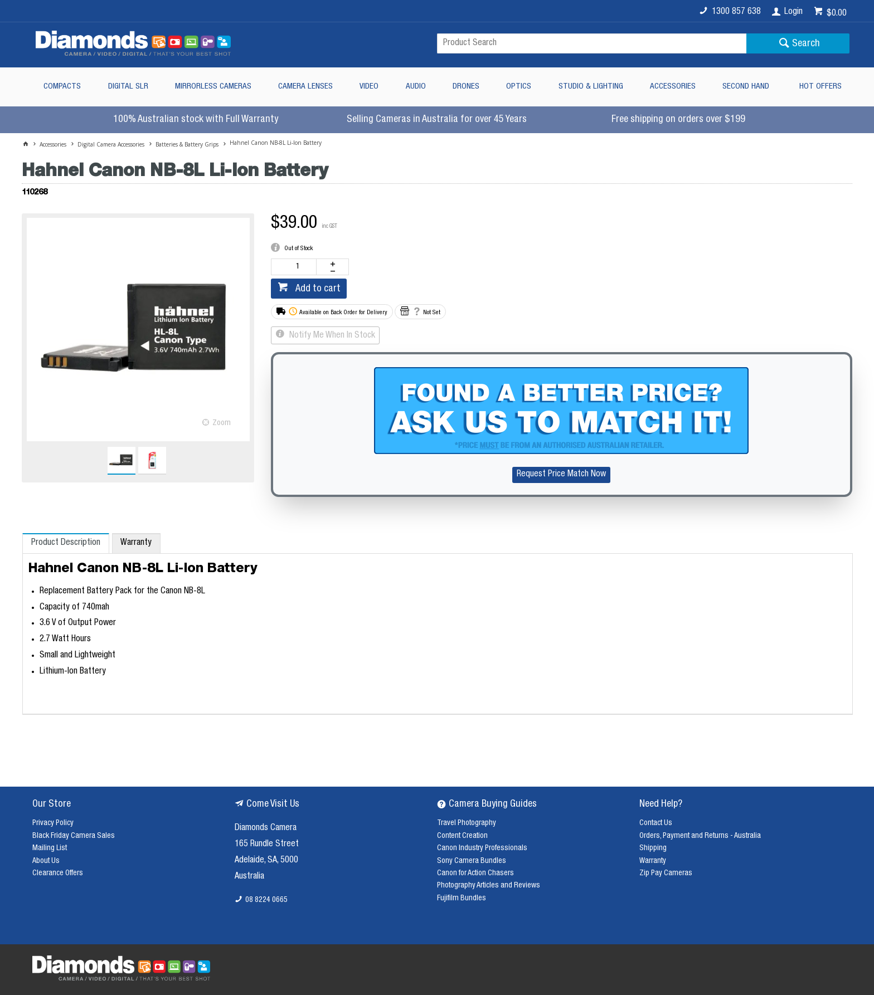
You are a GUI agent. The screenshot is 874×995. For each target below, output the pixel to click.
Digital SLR (128, 86)
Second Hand (745, 86)
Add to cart (317, 289)
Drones (466, 86)
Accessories (673, 86)
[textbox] (591, 43)
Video (369, 86)
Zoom (221, 423)
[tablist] (437, 624)
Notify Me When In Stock (331, 335)
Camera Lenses (305, 86)
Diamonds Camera (266, 828)
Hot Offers (820, 86)
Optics (518, 86)
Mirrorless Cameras (213, 86)
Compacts (62, 86)
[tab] (65, 543)
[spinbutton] (296, 267)
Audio (416, 86)
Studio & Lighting (591, 86)
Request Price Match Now (561, 474)
